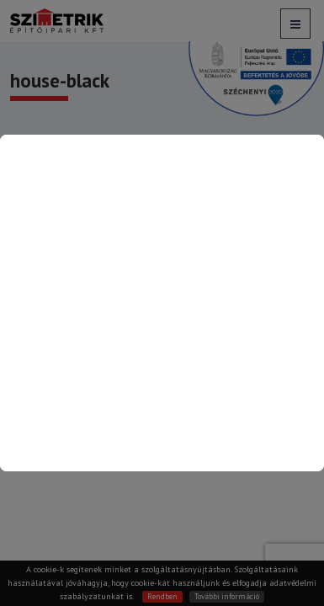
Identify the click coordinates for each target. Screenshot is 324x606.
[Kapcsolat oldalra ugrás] (162, 303)
